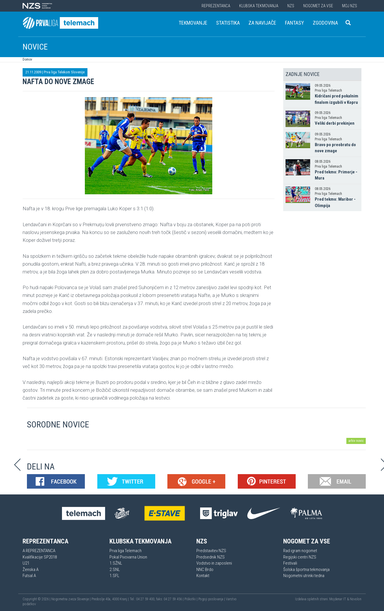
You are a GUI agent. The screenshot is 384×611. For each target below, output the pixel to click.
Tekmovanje (193, 23)
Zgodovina (325, 23)
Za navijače (262, 23)
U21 (26, 563)
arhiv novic (356, 441)
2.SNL (114, 569)
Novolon (355, 599)
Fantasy (294, 23)
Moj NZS (349, 5)
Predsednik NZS (210, 557)
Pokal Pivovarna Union (128, 557)
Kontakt (202, 575)
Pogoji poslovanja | (212, 599)
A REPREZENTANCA (39, 550)
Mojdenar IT (337, 599)
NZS (290, 5)
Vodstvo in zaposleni (214, 563)
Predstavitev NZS (211, 550)
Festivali (290, 563)
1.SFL (114, 575)
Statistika (228, 23)
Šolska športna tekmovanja (306, 569)
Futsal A (29, 575)
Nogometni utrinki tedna (303, 575)
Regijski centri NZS (299, 557)
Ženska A (31, 569)
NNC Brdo (204, 569)
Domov (27, 59)
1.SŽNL (115, 563)
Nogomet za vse (318, 5)
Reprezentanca (216, 5)
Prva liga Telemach (125, 550)
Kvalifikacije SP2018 (40, 557)
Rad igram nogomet (300, 550)
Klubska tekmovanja (258, 5)
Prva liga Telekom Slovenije (64, 72)
